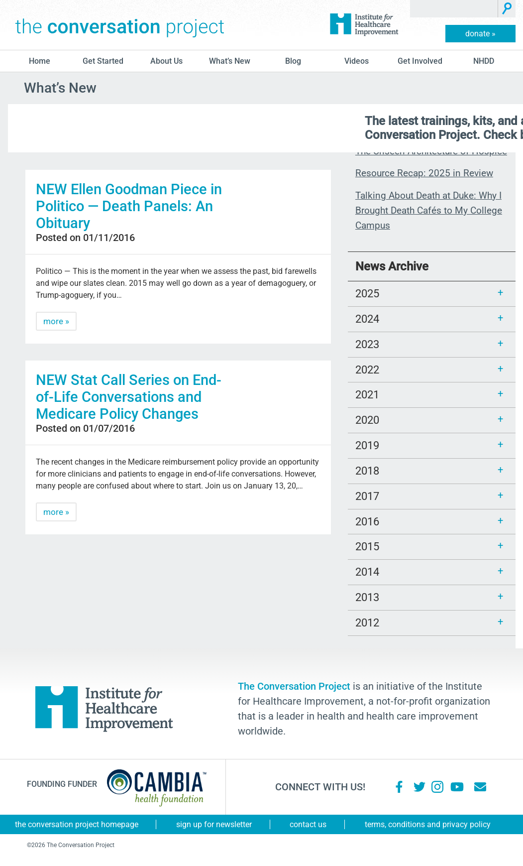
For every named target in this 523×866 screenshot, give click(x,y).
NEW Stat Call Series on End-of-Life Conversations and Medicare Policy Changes (128, 396)
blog (293, 61)
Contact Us (308, 824)
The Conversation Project (120, 25)
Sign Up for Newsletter (214, 824)
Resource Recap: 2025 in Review (424, 173)
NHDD (483, 61)
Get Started (103, 61)
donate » (480, 33)
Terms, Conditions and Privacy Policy (428, 824)
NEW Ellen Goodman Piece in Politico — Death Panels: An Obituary (129, 206)
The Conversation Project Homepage (76, 824)
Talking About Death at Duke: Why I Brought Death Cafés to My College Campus (428, 211)
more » (56, 321)
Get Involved (420, 61)
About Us (166, 61)
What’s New (229, 61)
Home (39, 61)
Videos (356, 61)
